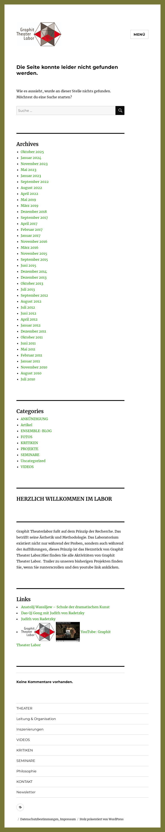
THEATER (24, 708)
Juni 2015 (28, 265)
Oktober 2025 (32, 152)
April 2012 (29, 319)
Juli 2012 (28, 307)
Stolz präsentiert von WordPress (102, 819)
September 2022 (35, 182)
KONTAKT (24, 782)
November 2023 (34, 164)
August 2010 (31, 373)
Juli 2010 (28, 379)
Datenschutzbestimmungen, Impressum (48, 819)
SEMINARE (30, 455)
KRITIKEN (29, 443)
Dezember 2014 (34, 271)
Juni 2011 (28, 343)
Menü (139, 34)
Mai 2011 (28, 349)
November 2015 (34, 253)
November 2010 (34, 367)
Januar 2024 (31, 158)
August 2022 (31, 188)
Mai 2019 (28, 199)
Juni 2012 (28, 313)
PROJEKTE (29, 449)
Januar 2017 (30, 235)
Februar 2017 (31, 229)
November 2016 (34, 241)
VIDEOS (27, 467)
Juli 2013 (28, 289)
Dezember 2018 (34, 211)
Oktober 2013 (32, 283)
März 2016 (29, 247)
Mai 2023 (28, 170)
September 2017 (34, 217)
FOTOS (26, 437)
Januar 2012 (31, 325)
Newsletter (25, 792)
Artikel (26, 425)
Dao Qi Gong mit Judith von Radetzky (52, 613)
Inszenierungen (30, 729)
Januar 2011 (30, 361)
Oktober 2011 (32, 337)
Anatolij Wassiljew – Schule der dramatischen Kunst (65, 607)
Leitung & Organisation (36, 719)
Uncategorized (33, 461)
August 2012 (31, 301)
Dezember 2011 (33, 331)
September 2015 (34, 259)
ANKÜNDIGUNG (34, 419)
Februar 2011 (31, 355)
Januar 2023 (31, 176)
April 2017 (29, 223)
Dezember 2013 (34, 277)
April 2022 (29, 193)
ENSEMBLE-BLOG (36, 431)
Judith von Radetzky (38, 619)
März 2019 (29, 205)
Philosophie (26, 771)
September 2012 (34, 295)
